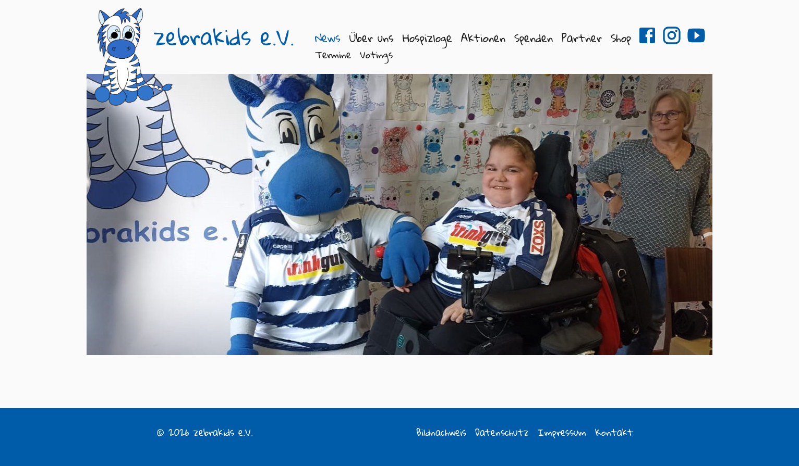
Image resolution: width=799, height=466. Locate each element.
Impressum (562, 432)
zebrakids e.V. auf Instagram (671, 35)
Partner (582, 37)
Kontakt (614, 432)
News (328, 37)
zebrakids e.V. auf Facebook (647, 35)
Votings (376, 55)
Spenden (533, 37)
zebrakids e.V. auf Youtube (696, 35)
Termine (333, 55)
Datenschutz (502, 432)
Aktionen (483, 37)
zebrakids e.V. (224, 37)
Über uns (371, 37)
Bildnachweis (441, 432)
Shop (621, 37)
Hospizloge (427, 37)
